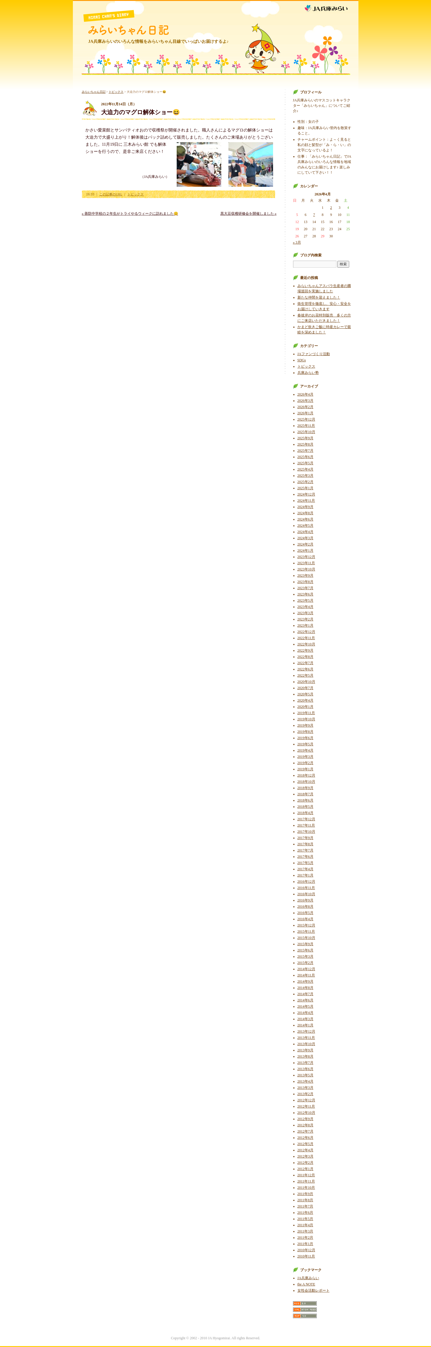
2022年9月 (305, 650)
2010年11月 (306, 1256)
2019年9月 (305, 725)
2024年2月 (305, 544)
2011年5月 (305, 1219)
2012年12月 (306, 1100)
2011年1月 (305, 1244)
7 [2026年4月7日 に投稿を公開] (314, 215)
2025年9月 (305, 438)
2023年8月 (305, 582)
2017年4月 (305, 869)
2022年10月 (306, 644)
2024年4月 (305, 532)
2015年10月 (306, 938)
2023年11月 (306, 563)
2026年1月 (305, 413)
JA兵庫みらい (330, 7)
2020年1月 (305, 707)
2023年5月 (305, 600)
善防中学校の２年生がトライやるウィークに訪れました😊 (130, 213)
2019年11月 (306, 713)
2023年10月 (306, 569)
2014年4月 (305, 1013)
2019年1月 (305, 769)
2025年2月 (305, 482)
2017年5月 (305, 863)
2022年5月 (305, 675)
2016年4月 (305, 919)
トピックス (116, 91)
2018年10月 (306, 782)
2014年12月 (306, 969)
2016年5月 (305, 913)
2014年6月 (305, 1000)
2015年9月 (305, 944)
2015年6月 (305, 950)
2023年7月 (305, 588)
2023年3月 (305, 613)
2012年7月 (305, 1131)
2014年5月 (305, 1006)
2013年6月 (305, 1069)
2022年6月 (305, 669)
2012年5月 (305, 1144)
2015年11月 (306, 931)
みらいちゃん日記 (128, 30)
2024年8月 (305, 513)
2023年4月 (305, 607)
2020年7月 (305, 688)
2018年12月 (306, 775)
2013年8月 (305, 1056)
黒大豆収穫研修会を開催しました (248, 213)
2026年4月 (305, 394)
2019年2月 (305, 763)
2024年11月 (306, 500)
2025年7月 (305, 451)
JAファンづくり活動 (313, 354)
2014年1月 (305, 1025)
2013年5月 (305, 1075)
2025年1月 (305, 488)
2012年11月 (306, 1106)
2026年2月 (305, 407)
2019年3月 (305, 757)
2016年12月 (306, 881)
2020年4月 (305, 700)
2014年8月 (305, 988)
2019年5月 (305, 744)
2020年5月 (305, 694)
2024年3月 (305, 538)
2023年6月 (305, 594)
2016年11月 (306, 888)
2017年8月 (305, 844)
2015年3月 (305, 956)
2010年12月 (306, 1250)
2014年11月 (306, 975)
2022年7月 (305, 663)
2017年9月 (305, 838)
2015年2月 (305, 963)
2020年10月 (306, 682)
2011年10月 (306, 1188)
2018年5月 (305, 807)
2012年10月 (306, 1113)
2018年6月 (305, 800)
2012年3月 (305, 1156)
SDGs (301, 360)
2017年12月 (306, 819)
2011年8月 (305, 1200)
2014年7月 (305, 994)
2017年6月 (305, 856)
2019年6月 (305, 738)
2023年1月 (305, 625)
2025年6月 (305, 457)
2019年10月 (306, 719)
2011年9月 (305, 1194)
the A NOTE (306, 1284)
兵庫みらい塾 (308, 373)
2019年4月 (305, 750)
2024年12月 (306, 494)
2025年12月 (306, 419)
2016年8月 (305, 906)
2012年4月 (305, 1150)
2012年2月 (305, 1163)
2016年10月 (306, 894)
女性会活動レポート (313, 1290)
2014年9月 (305, 981)
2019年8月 (305, 732)
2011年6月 (305, 1212)
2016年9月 (305, 900)
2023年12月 (306, 557)
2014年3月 (305, 1019)
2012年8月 (305, 1125)
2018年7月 (305, 794)
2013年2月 (305, 1094)
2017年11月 (306, 825)
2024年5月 (305, 525)
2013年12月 (306, 1031)
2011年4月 (305, 1225)
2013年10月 (306, 1044)
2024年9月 (305, 507)
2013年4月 (305, 1081)
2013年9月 (305, 1050)
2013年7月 (305, 1063)
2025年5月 (305, 463)
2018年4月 (305, 813)
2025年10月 (306, 432)
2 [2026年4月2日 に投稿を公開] (331, 208)
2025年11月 (306, 426)
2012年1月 (305, 1169)
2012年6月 (305, 1138)
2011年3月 (305, 1231)
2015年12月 (306, 925)
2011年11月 (306, 1181)
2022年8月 (305, 657)
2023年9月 (305, 575)
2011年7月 (305, 1206)
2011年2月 (305, 1237)
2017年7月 (305, 850)
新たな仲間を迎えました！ (318, 297)
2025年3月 (305, 475)
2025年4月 (305, 469)
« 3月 (297, 242)
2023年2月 (305, 619)
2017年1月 (305, 875)
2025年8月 (305, 444)
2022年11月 (306, 638)
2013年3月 (305, 1088)
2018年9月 (305, 788)
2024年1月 (305, 550)
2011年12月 (306, 1175)
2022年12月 (306, 632)
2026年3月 (305, 401)
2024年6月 (305, 519)
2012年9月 (305, 1119)
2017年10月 (306, 831)
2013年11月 (306, 1038)
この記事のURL (110, 194)
